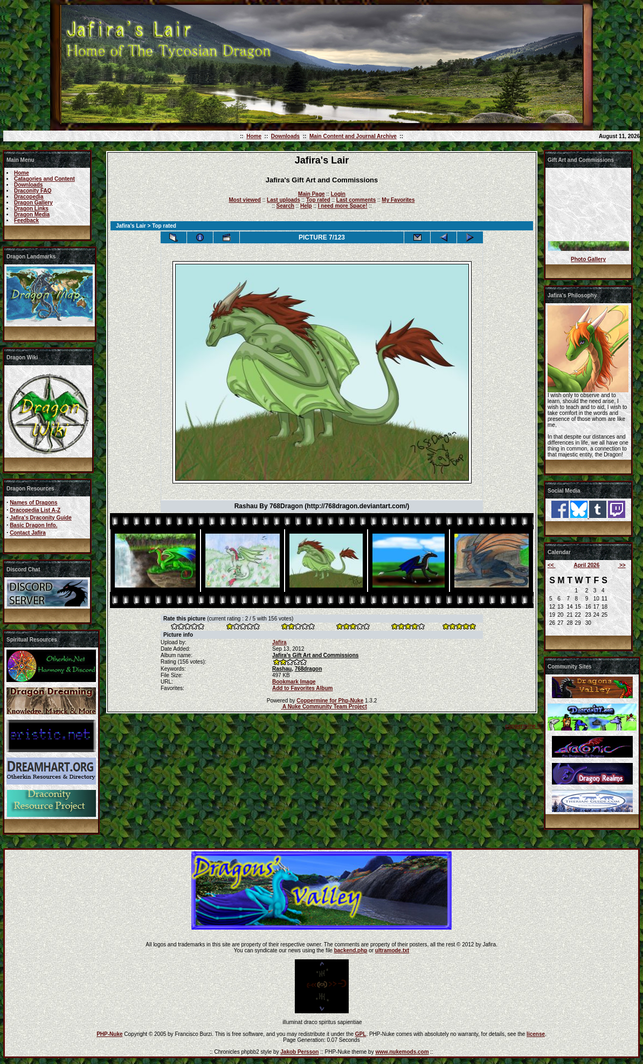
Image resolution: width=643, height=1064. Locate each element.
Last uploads (283, 200)
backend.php (351, 950)
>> (621, 565)
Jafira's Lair (131, 226)
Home (253, 136)
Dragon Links (31, 209)
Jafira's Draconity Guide (41, 518)
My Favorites (398, 200)
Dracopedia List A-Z (35, 510)
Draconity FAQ (32, 191)
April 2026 (586, 565)
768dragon (308, 669)
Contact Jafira (28, 533)
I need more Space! (343, 206)
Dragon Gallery (33, 203)
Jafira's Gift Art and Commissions (315, 655)
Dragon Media (32, 214)
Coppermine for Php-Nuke (329, 701)
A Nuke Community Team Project (324, 707)
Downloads (285, 136)
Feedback (26, 220)
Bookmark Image (294, 682)
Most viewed (245, 200)
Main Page (311, 194)
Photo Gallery (588, 259)
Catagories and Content (44, 179)
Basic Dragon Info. (33, 525)
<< (551, 565)
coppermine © (523, 726)
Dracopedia (28, 197)
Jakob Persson (299, 1052)
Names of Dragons (33, 503)
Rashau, (282, 669)
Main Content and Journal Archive (353, 136)
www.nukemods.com (401, 1052)
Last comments (356, 200)
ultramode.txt (392, 950)
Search (285, 206)
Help (306, 206)
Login (338, 194)
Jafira (279, 642)
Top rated (318, 200)
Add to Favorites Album (302, 688)
